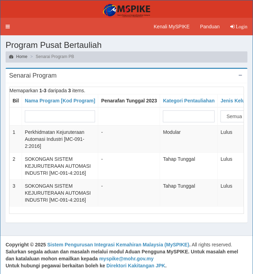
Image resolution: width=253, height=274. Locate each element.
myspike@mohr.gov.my (126, 258)
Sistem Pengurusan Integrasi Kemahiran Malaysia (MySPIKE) (118, 244)
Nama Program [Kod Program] (60, 100)
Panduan (209, 26)
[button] (7, 26)
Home (18, 56)
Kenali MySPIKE (172, 26)
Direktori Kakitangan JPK (136, 265)
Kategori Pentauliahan (189, 100)
